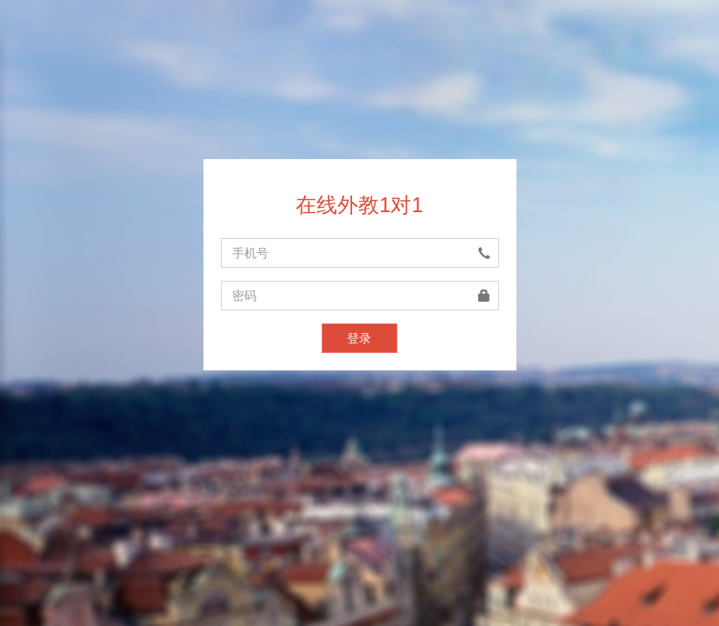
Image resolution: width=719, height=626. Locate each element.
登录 (359, 338)
